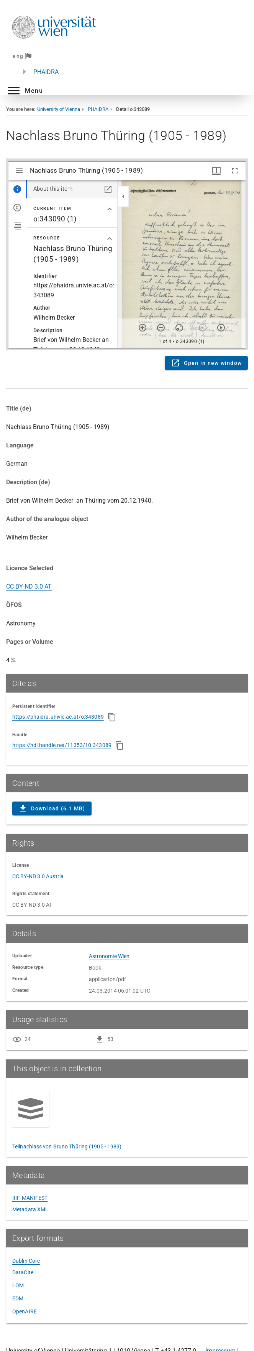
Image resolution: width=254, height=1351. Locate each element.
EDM (17, 1298)
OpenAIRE (24, 1311)
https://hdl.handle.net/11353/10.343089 (61, 745)
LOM (18, 1285)
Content (127, 254)
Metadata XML (30, 1209)
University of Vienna (58, 109)
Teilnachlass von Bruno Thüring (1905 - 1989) (66, 1146)
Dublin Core (26, 1261)
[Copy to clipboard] (112, 717)
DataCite (22, 1272)
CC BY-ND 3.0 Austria (38, 876)
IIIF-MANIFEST (30, 1198)
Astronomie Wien (109, 956)
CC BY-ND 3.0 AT (29, 586)
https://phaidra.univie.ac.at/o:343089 (58, 717)
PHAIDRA (46, 72)
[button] (24, 91)
